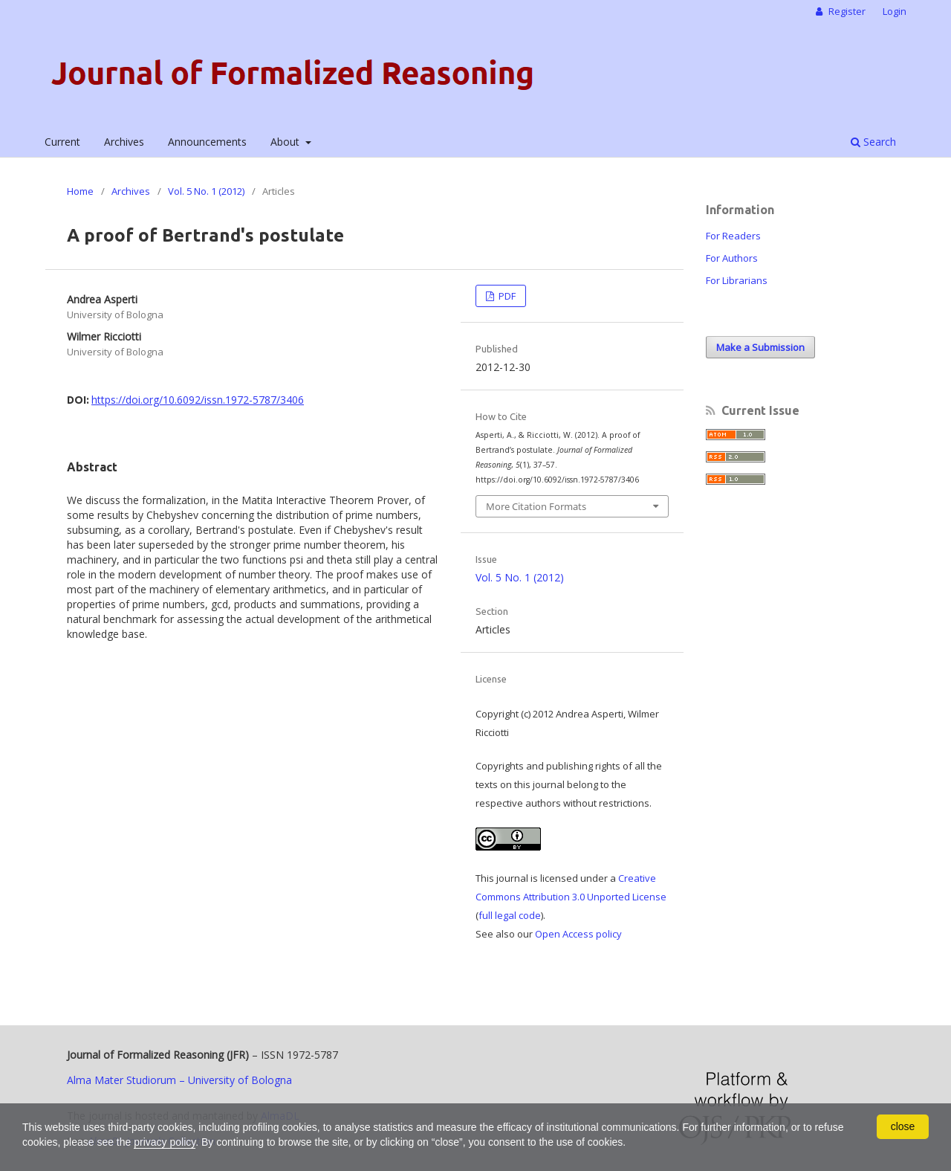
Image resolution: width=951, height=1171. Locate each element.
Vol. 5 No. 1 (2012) (206, 191)
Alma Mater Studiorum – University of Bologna (179, 1080)
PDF (506, 296)
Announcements (207, 142)
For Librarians (736, 280)
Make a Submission (760, 347)
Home (80, 191)
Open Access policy (578, 934)
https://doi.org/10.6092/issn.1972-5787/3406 (197, 400)
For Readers (733, 235)
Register (846, 11)
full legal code (509, 915)
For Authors (732, 258)
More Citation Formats (536, 506)
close (903, 1126)
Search (873, 142)
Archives (124, 142)
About (286, 142)
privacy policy (164, 1142)
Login (894, 11)
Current (62, 142)
